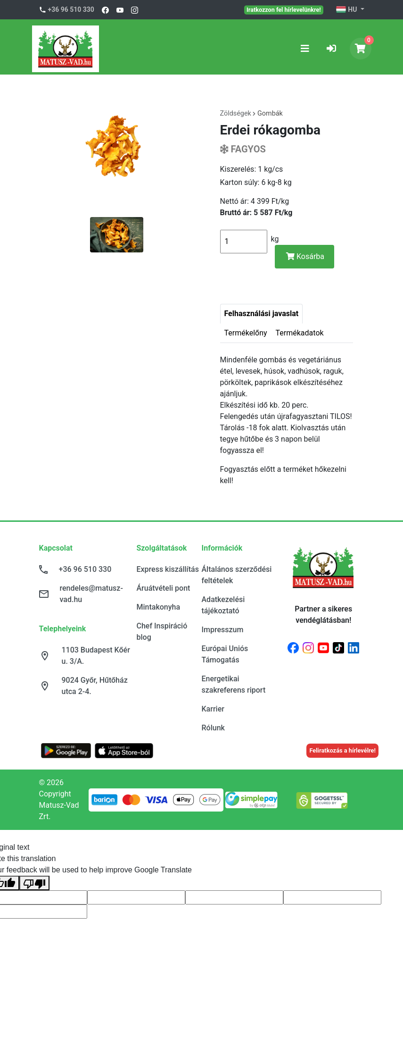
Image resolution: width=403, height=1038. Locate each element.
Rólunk (213, 727)
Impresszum (223, 629)
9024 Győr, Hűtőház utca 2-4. (95, 686)
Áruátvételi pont (163, 588)
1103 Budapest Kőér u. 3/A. (96, 655)
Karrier (213, 708)
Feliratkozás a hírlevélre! (342, 750)
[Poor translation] (34, 883)
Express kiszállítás (168, 569)
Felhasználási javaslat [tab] (261, 313)
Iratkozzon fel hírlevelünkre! (284, 9)
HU (347, 10)
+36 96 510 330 (71, 9)
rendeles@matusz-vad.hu (91, 594)
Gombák (270, 113)
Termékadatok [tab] (300, 332)
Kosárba (305, 256)
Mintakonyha (159, 607)
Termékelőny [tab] (245, 332)
